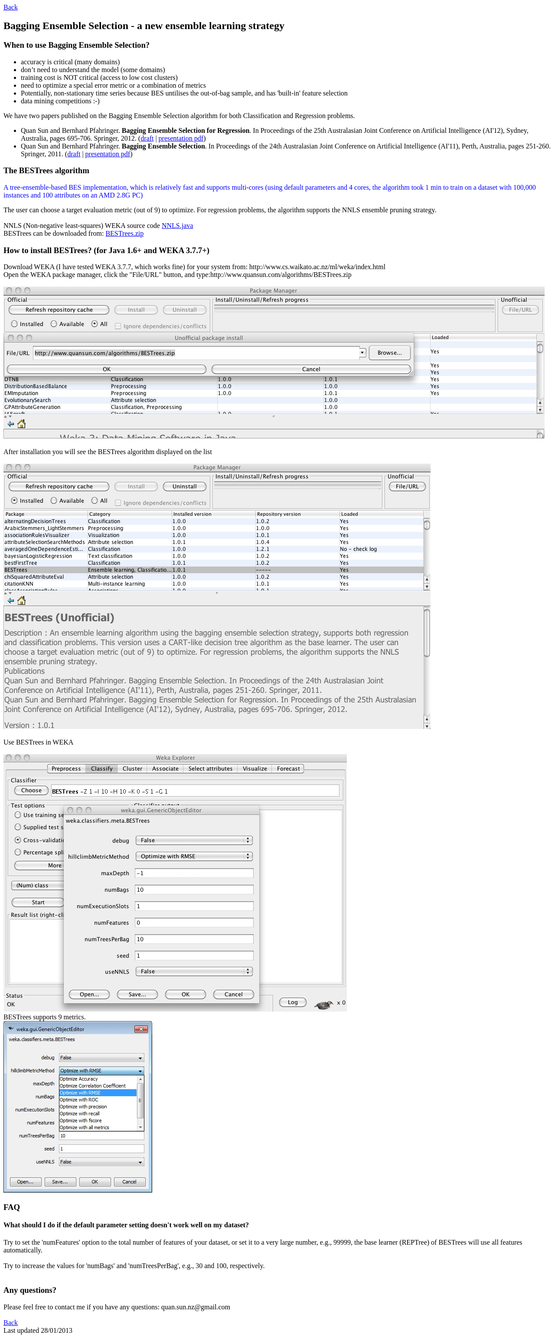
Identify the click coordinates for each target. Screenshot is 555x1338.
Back (10, 7)
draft (146, 138)
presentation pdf (181, 138)
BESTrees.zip (124, 233)
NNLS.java (177, 225)
